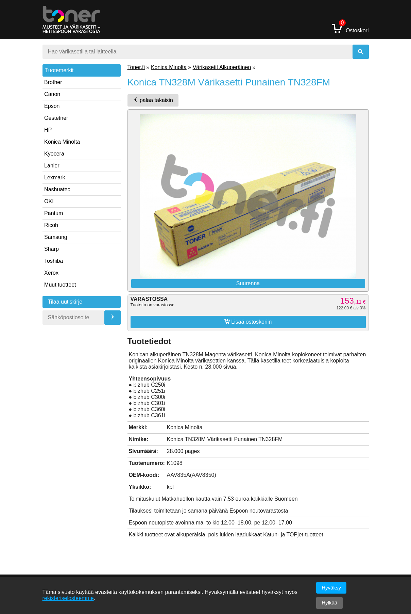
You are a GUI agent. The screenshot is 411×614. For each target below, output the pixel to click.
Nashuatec (57, 189)
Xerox (51, 273)
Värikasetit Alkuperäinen (222, 67)
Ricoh (51, 225)
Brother (53, 82)
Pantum (53, 213)
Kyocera (54, 154)
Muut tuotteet (60, 285)
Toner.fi (136, 67)
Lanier (51, 165)
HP (48, 130)
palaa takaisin (153, 100)
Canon (52, 94)
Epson (51, 106)
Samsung (55, 237)
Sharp (51, 249)
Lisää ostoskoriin (248, 322)
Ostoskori (350, 28)
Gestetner (56, 118)
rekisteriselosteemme (68, 598)
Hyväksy (331, 588)
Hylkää (329, 602)
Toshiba (53, 261)
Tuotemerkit (59, 70)
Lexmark (54, 177)
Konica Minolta (62, 142)
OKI (49, 201)
